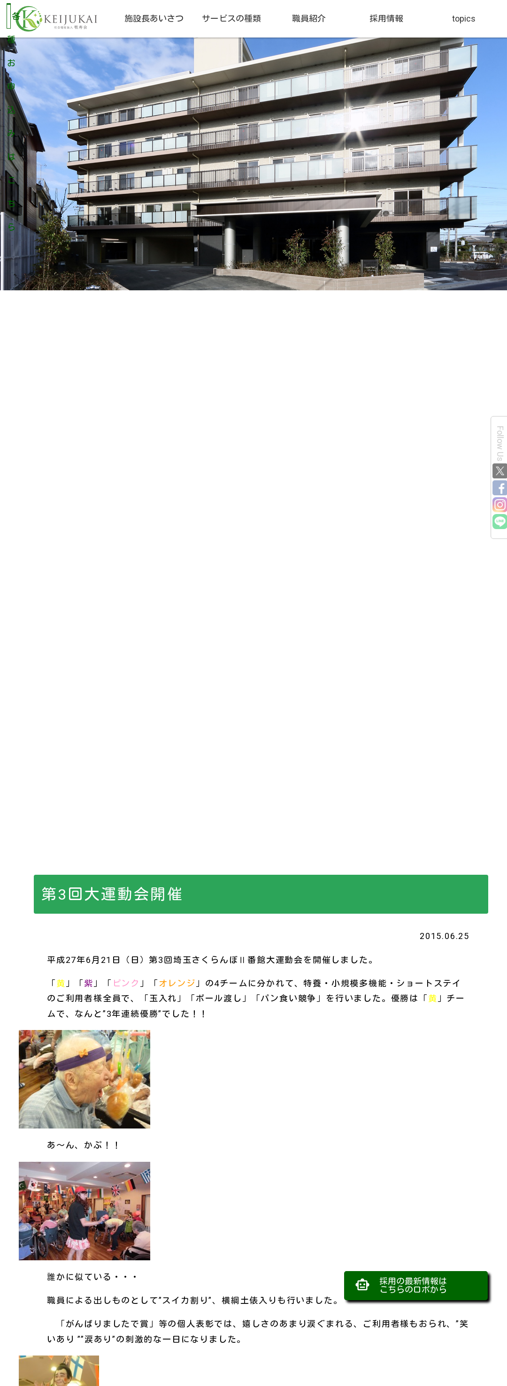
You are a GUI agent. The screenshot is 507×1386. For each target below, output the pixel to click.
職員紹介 (309, 18)
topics (464, 18)
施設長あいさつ (154, 18)
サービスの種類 (231, 18)
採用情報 (386, 18)
